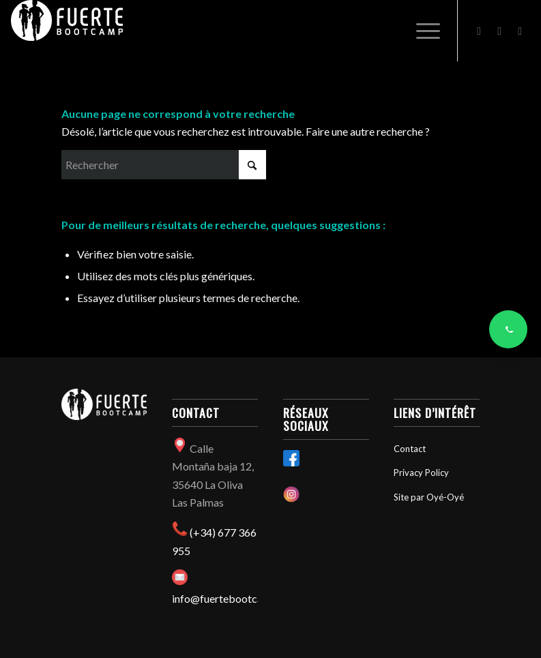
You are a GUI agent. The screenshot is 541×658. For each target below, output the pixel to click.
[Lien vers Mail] (520, 30)
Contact (410, 448)
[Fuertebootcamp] (67, 30)
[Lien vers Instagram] (499, 30)
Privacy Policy (421, 472)
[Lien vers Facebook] (479, 30)
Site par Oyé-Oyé (429, 497)
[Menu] (421, 30)
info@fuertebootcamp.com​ (236, 598)
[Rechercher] (163, 164)
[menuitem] (421, 30)
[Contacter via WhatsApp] (508, 329)
